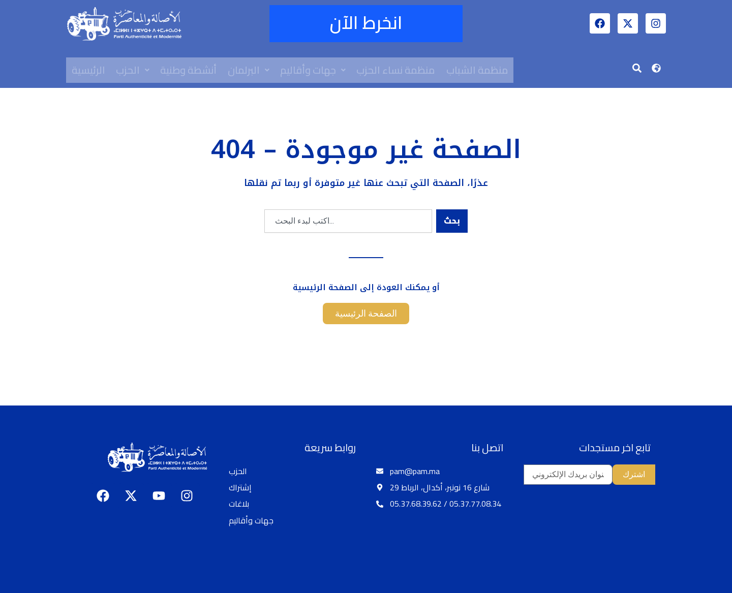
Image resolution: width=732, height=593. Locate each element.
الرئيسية (88, 69)
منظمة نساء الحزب (397, 69)
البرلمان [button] (249, 69)
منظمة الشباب (479, 69)
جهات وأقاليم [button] (314, 69)
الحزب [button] (133, 69)
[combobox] (348, 221)
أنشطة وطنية (189, 69)
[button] (133, 70)
